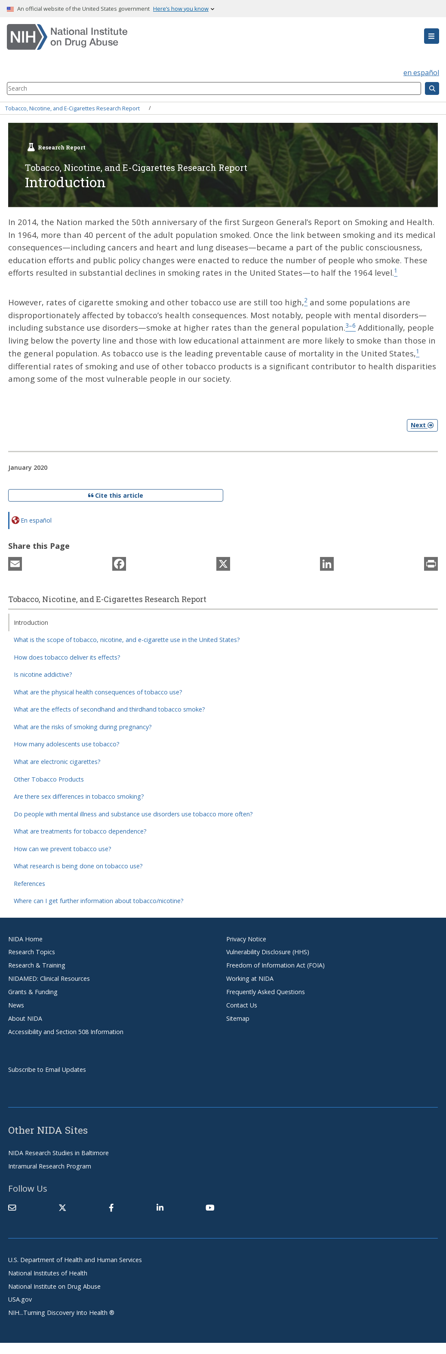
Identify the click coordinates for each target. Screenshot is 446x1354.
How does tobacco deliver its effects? (67, 656)
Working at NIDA (250, 977)
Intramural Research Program (49, 1165)
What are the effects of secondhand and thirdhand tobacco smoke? (109, 708)
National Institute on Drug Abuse (54, 1285)
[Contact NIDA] (12, 1206)
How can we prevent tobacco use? (62, 847)
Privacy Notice (246, 938)
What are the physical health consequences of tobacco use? (98, 691)
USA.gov (20, 1298)
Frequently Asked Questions (265, 990)
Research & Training (36, 964)
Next (422, 424)
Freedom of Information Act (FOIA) (275, 964)
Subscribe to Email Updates (47, 1068)
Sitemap (237, 1017)
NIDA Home (25, 938)
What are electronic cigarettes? (57, 760)
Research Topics (31, 951)
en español (421, 72)
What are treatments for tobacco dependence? (80, 830)
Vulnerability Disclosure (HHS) (267, 951)
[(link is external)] (62, 1206)
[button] (431, 36)
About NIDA (25, 1017)
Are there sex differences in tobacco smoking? (79, 795)
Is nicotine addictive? (43, 673)
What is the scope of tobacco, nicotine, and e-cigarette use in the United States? (127, 638)
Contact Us (241, 1004)
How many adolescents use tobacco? (67, 743)
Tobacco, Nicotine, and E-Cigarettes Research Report (72, 108)
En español (36, 519)
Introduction (31, 621)
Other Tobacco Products (49, 778)
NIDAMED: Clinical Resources (49, 977)
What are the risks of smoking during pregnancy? (83, 725)
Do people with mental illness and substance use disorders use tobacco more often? (133, 813)
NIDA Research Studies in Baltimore (58, 1151)
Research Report (62, 147)
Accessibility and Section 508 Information (65, 1030)
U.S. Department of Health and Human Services (75, 1258)
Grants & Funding (33, 990)
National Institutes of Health (47, 1272)
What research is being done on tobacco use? (78, 865)
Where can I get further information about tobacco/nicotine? (99, 899)
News (16, 1004)
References (29, 882)
